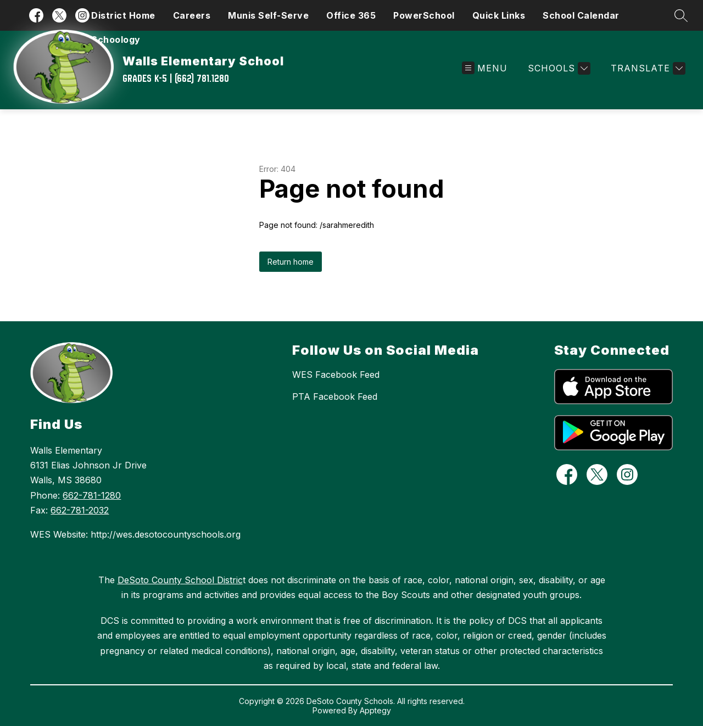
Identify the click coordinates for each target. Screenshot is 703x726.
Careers (192, 15)
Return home (290, 261)
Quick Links (499, 15)
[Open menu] (484, 68)
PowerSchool (424, 15)
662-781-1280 (92, 495)
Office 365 (351, 15)
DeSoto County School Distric (180, 579)
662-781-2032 (80, 510)
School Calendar (581, 15)
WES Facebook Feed (336, 374)
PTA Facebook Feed (334, 396)
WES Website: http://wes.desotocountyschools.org (135, 534)
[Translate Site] (646, 68)
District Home (123, 15)
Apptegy (375, 710)
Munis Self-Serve (268, 15)
